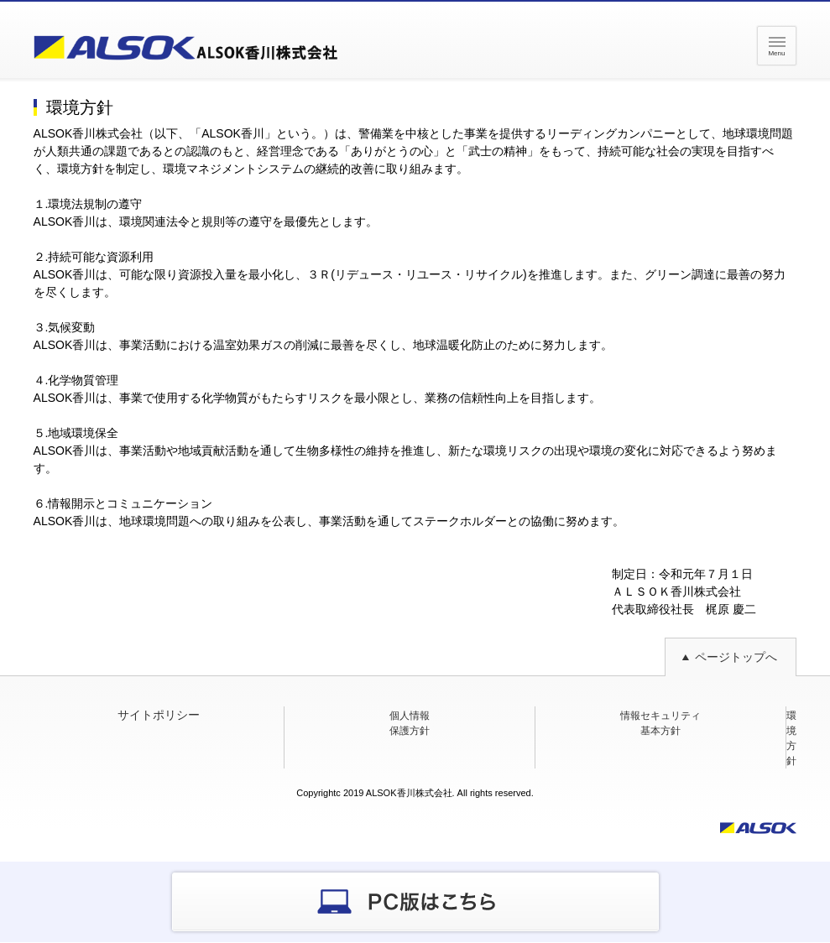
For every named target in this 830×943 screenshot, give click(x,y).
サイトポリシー (158, 715)
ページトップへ (736, 657)
